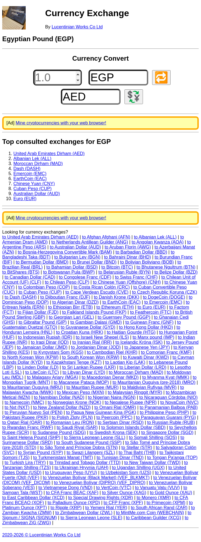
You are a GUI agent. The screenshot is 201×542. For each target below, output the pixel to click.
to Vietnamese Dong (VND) (66, 487)
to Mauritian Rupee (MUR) (92, 387)
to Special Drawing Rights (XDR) (100, 497)
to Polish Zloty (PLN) (72, 417)
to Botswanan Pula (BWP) (69, 272)
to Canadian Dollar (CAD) (30, 277)
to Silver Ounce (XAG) (124, 492)
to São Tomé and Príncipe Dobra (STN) (79, 447)
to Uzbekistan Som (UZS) (125, 472)
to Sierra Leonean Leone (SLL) (94, 437)
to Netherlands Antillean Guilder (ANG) (89, 242)
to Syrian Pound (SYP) (40, 452)
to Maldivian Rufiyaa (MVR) (149, 387)
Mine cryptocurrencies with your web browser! (61, 123)
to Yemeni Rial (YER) (106, 507)
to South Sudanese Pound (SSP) (89, 442)
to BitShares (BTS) (20, 272)
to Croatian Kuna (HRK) (79, 332)
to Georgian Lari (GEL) (71, 317)
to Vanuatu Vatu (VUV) (157, 487)
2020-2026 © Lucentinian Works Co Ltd (41, 535)
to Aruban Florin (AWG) (128, 247)
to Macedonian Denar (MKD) (110, 377)
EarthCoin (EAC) (30, 178)
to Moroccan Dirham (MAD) (136, 372)
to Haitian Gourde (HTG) (131, 332)
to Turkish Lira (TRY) (25, 462)
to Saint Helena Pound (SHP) (31, 437)
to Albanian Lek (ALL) (155, 237)
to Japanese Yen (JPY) (147, 347)
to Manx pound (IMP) (153, 337)
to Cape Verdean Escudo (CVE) (96, 292)
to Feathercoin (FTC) (150, 312)
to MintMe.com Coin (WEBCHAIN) (150, 512)
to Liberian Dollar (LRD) (142, 367)
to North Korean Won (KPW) (30, 357)
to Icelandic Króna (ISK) (138, 342)
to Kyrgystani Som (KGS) (58, 352)
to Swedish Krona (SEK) (113, 432)
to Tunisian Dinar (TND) (120, 457)
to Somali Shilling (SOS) (153, 437)
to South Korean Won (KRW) (90, 357)
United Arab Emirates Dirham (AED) (49, 153)
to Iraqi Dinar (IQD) (50, 342)
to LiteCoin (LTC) (42, 372)
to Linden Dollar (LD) (38, 367)
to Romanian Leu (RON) (70, 422)
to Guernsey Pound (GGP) (124, 317)
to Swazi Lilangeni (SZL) (91, 452)
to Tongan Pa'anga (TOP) (172, 457)
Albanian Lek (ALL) (32, 158)
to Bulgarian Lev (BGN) (77, 257)
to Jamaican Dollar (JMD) (42, 347)
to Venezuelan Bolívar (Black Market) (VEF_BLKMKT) (96, 477)
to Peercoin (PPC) (114, 417)
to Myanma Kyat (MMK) (165, 377)
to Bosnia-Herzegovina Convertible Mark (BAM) (65, 252)
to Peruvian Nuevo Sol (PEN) (34, 412)
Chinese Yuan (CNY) (34, 183)
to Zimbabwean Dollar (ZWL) (84, 512)
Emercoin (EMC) (29, 173)
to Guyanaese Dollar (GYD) (88, 327)
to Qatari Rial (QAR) (22, 422)
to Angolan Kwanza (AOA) (158, 242)
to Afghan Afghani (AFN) (106, 237)
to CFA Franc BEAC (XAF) (72, 492)
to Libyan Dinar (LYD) (84, 372)
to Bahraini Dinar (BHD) (127, 257)
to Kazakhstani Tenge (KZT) (74, 362)
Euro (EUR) (25, 198)
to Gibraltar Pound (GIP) (42, 322)
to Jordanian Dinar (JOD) (96, 347)
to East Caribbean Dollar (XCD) (33, 497)
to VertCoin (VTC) (113, 487)
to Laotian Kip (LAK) (125, 362)
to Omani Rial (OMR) (115, 407)
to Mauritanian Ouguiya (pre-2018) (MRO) (154, 382)
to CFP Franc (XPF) (123, 502)
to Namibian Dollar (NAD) (59, 397)
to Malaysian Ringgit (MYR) (135, 392)
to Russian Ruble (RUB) (171, 422)
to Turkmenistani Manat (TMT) (63, 457)
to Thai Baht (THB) (137, 452)
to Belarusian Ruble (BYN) (124, 272)
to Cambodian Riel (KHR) (112, 352)
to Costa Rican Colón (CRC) (102, 287)
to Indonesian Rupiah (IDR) (45, 337)
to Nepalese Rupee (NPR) (131, 402)
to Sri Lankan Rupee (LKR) (89, 367)
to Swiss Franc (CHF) (136, 277)
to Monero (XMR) (154, 497)
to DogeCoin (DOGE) (164, 297)
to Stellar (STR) (136, 447)
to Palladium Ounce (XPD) (73, 502)
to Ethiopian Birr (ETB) (70, 307)
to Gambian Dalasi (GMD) (96, 322)
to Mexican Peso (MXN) (80, 392)
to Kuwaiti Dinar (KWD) (146, 357)
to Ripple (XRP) (66, 507)
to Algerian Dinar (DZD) (75, 302)
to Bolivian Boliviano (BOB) (147, 262)
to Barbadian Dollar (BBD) (141, 252)
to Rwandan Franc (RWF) (27, 427)
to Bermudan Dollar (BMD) (42, 262)
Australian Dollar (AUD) (36, 193)
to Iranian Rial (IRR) (92, 342)
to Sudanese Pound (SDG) (59, 432)
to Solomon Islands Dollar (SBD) (133, 427)
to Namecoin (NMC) (24, 402)
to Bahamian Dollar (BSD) (72, 267)
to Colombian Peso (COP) (44, 287)
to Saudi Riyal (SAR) (77, 427)
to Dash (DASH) (21, 297)
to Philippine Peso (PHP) (164, 412)
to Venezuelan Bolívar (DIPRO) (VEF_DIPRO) (99, 482)
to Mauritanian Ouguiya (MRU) (32, 387)
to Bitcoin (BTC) (117, 267)
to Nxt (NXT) (17, 407)
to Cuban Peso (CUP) (40, 292)
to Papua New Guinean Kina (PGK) (101, 412)
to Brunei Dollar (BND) (94, 262)
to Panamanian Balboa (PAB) (169, 407)
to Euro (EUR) (152, 307)
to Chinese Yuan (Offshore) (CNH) (127, 282)
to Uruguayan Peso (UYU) (71, 472)
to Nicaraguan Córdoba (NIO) (168, 397)
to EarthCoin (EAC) (121, 302)
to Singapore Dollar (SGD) (167, 432)
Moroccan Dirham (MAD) (38, 163)
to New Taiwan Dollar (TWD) (152, 462)
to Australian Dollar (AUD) (75, 247)
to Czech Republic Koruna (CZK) (164, 292)
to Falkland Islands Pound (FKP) (94, 312)
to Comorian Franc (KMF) (166, 352)
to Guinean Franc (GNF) (149, 322)
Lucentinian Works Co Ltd (77, 26)
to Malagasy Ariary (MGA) (52, 377)
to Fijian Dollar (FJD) (38, 312)
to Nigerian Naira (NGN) (112, 397)
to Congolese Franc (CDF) (85, 277)
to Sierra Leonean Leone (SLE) (91, 517)
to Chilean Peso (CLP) (67, 282)
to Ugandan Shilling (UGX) (138, 467)
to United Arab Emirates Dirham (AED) (40, 237)
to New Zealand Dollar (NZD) (62, 407)
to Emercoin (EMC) (163, 302)
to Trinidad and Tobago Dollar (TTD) (85, 462)
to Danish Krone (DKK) (116, 297)
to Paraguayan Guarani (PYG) (166, 417)
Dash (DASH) (26, 168)
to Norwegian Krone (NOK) (74, 402)
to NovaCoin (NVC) (179, 402)
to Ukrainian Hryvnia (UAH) (81, 467)
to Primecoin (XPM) (166, 502)
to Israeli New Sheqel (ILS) (102, 337)
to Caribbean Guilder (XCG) (153, 517)
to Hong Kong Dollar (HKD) (146, 327)
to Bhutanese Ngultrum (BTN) (166, 267)
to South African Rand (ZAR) (159, 507)
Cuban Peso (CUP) (32, 188)
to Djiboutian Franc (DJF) (65, 297)
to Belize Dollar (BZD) (176, 272)
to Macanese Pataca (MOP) (81, 382)
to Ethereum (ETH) (115, 307)
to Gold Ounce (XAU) (171, 492)
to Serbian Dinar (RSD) (121, 422)
